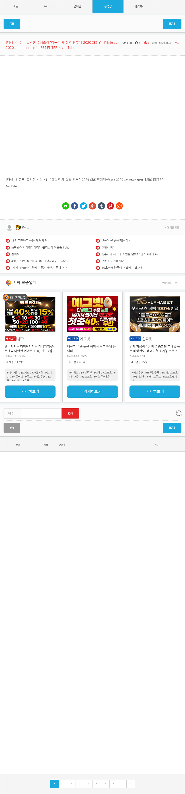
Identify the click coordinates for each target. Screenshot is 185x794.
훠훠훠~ (16, 254)
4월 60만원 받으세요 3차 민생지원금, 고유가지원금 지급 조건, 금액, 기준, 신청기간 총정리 (42, 261)
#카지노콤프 (154, 376)
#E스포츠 (86, 376)
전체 (12, 428)
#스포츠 (107, 372)
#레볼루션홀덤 (102, 376)
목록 (12, 24)
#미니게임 (12, 372)
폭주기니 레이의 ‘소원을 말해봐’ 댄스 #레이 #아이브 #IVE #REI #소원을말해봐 (132, 254)
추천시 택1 (108, 247)
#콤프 (28, 376)
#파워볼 (73, 372)
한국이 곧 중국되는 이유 (116, 240)
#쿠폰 (26, 380)
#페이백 (16, 380)
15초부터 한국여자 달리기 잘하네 (121, 267)
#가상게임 (37, 372)
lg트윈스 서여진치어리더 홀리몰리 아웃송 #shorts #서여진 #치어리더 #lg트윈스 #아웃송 (42, 247)
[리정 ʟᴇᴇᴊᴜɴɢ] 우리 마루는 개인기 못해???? (39, 267)
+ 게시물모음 (172, 227)
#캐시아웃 (139, 376)
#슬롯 (97, 372)
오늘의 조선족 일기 (113, 261)
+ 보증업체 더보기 (169, 283)
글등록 (172, 24)
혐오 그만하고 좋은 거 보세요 (29, 240)
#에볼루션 (39, 376)
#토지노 (25, 372)
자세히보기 (30, 392)
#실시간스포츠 (169, 372)
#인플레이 (17, 376)
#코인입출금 (152, 372)
